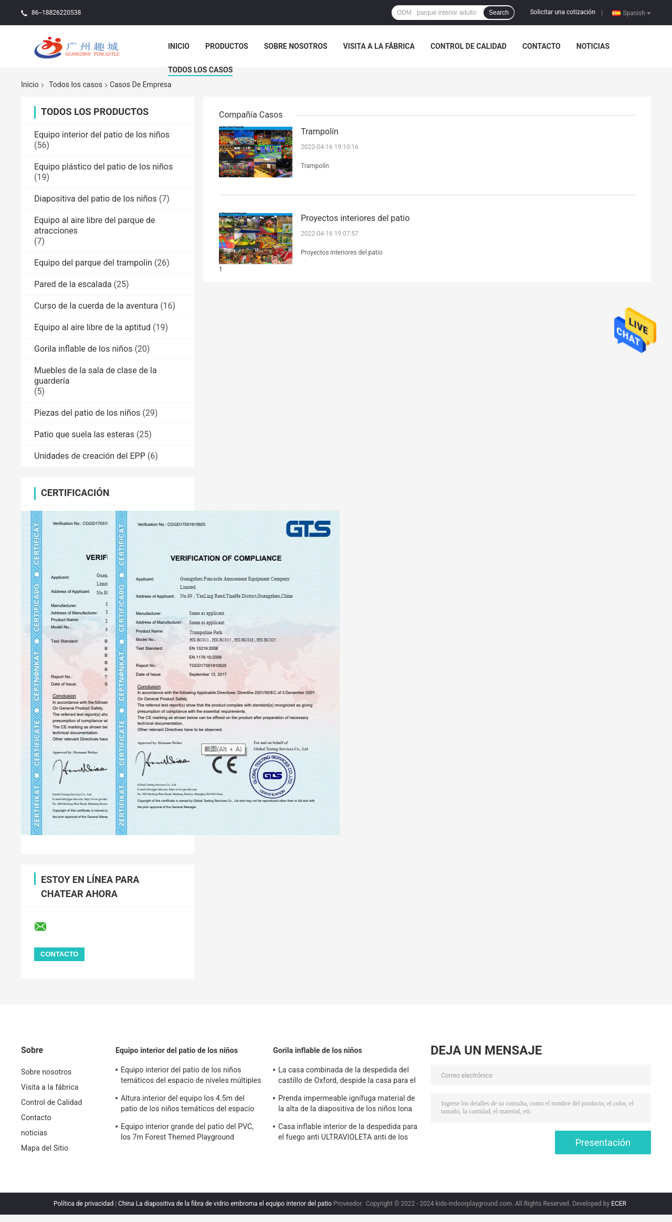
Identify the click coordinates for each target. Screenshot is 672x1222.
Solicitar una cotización (562, 12)
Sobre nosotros (296, 46)
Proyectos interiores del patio (355, 218)
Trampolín (320, 131)
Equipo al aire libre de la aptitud (92, 327)
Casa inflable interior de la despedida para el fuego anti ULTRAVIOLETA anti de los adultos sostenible (347, 1133)
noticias (593, 46)
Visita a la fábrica (378, 46)
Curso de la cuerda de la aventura (96, 306)
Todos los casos (200, 70)
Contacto (541, 46)
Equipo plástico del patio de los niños (103, 167)
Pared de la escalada (73, 284)
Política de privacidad (83, 1203)
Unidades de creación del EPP (89, 456)
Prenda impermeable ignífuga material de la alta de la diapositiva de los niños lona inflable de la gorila (346, 1105)
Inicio (179, 46)
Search (499, 12)
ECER (618, 1203)
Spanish (637, 12)
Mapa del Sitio (44, 1148)
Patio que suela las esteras (84, 434)
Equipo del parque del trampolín (93, 263)
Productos (226, 46)
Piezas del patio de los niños (87, 413)
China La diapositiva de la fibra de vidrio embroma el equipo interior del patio (225, 1203)
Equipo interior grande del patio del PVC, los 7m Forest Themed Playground (187, 1131)
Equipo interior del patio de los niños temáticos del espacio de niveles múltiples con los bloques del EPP (191, 1077)
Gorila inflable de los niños (83, 349)
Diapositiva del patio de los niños (95, 199)
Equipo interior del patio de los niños (102, 135)
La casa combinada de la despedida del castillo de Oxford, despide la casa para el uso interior (347, 1077)
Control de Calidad (468, 46)
